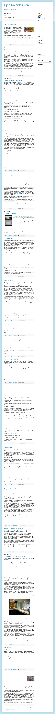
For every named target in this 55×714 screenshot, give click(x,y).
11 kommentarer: (15, 235)
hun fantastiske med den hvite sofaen (19, 192)
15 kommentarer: (15, 170)
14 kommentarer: (15, 669)
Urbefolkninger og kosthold (11, 359)
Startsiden (19, 707)
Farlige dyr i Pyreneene (10, 674)
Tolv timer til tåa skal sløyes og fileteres (14, 340)
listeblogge (30, 203)
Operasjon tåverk (8, 280)
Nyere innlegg (6, 707)
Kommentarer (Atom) (11, 709)
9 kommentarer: (15, 75)
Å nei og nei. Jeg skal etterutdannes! (13, 528)
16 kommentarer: (15, 356)
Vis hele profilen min (40, 21)
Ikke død (6, 325)
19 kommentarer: (15, 44)
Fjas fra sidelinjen (16, 5)
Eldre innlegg (32, 707)
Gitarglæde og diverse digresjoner (13, 80)
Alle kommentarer (41, 57)
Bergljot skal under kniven (11, 489)
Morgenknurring (8, 47)
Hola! (5, 649)
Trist (5, 15)
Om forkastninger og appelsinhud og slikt (14, 556)
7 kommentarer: (15, 382)
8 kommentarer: (15, 208)
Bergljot (44, 14)
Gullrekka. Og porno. (9, 387)
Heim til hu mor (8, 447)
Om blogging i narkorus (10, 213)
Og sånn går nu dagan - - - (11, 238)
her (9, 232)
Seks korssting (8, 175)
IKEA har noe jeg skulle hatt (11, 24)
